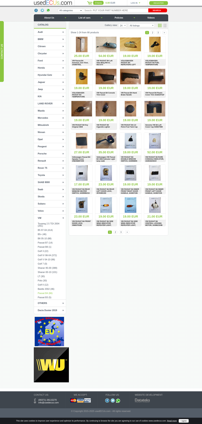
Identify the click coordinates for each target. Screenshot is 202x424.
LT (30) (41, 276)
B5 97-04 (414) (45, 230)
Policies (125, 18)
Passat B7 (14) (45, 243)
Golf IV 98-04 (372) (47, 255)
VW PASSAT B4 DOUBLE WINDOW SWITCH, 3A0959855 (129, 159)
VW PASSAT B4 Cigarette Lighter (103, 126)
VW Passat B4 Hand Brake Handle (129, 94)
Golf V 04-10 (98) (46, 259)
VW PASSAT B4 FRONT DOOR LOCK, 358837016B (81, 223)
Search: (88, 10)
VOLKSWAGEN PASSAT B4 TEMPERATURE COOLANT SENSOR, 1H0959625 (80, 97)
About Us (55, 18)
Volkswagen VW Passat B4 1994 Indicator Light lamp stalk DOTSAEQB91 (106, 160)
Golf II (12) (43, 285)
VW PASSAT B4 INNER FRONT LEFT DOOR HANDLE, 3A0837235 (154, 191)
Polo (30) (42, 280)
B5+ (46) (42, 234)
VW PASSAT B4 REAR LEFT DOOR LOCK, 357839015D (105, 191)
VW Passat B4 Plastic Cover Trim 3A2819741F (154, 94)
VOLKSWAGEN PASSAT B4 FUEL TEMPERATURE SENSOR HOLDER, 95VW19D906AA (152, 65)
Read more (172, 421)
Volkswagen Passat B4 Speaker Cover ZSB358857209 (81, 159)
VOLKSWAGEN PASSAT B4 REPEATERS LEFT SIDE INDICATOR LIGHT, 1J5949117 (128, 65)
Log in (134, 3)
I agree (184, 421)
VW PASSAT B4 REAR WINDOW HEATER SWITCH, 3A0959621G (81, 191)
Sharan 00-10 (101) (47, 272)
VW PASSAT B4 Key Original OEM (80, 126)
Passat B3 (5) (44, 297)
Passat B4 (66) (45, 293)
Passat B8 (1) (44, 247)
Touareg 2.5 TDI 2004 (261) (48, 224)
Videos (157, 18)
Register (159, 3)
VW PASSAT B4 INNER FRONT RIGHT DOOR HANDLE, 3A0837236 (130, 191)
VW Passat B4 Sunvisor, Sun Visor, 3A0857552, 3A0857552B (80, 64)
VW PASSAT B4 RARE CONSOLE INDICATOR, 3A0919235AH (154, 159)
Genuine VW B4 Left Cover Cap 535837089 (154, 126)
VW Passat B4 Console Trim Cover (106, 94)
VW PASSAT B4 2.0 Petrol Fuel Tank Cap (129, 126)
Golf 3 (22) (43, 251)
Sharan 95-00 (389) (47, 268)
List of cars (90, 18)
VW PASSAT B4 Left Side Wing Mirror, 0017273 (105, 63)
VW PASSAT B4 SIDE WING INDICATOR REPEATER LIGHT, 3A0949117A (129, 224)
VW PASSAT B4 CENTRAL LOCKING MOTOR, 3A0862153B (153, 223)
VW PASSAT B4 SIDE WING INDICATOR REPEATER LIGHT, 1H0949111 (105, 224)
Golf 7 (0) (42, 264)
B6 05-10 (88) (44, 238)
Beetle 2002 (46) (46, 289)
